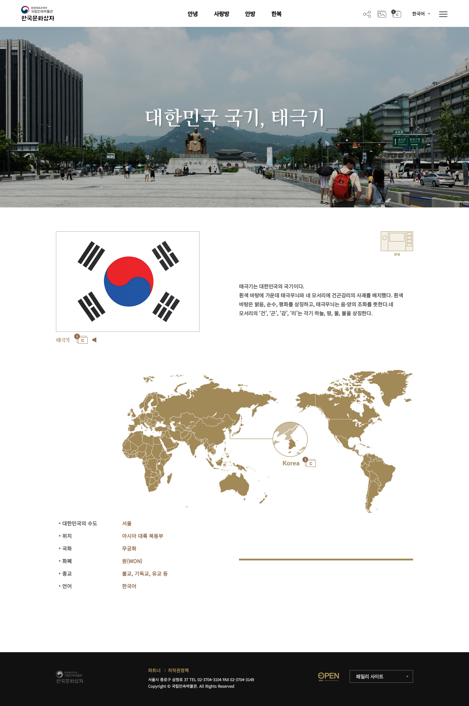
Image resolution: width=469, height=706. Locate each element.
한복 (276, 14)
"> (290, 439)
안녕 (193, 14)
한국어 (418, 13)
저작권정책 (178, 670)
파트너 (154, 670)
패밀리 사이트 (369, 676)
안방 (250, 14)
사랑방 (221, 14)
